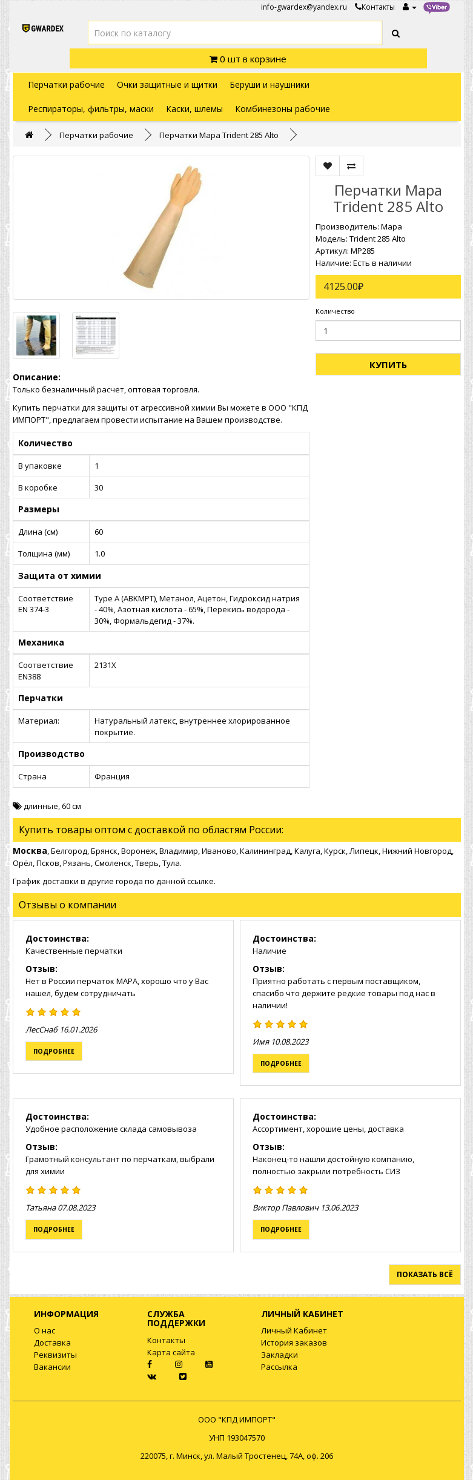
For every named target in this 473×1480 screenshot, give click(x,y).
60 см (71, 806)
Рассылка (279, 1366)
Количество (335, 310)
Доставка (52, 1342)
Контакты (375, 7)
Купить (388, 364)
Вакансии (52, 1366)
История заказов (294, 1342)
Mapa (391, 226)
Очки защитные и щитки (167, 84)
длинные (41, 806)
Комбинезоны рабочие (282, 108)
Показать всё (425, 1274)
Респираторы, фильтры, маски (91, 108)
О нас (44, 1330)
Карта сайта (171, 1352)
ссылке (200, 881)
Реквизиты (55, 1354)
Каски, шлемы (194, 108)
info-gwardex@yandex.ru (304, 7)
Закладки (279, 1354)
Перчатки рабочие (66, 84)
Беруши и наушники (269, 84)
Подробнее (53, 1051)
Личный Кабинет (294, 1330)
